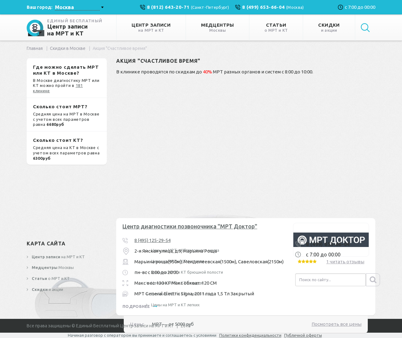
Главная (35, 48)
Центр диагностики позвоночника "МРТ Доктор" (189, 226)
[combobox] (79, 7)
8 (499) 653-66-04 (328, 244)
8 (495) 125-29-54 (152, 240)
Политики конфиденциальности (250, 335)
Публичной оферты (303, 335)
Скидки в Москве (67, 48)
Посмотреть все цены (336, 324)
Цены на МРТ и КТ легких (175, 305)
